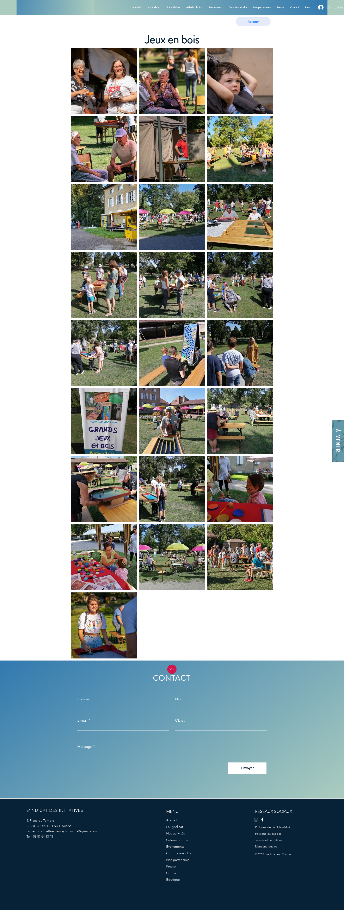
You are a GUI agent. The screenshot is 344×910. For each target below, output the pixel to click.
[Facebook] (262, 819)
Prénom (83, 699)
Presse (171, 866)
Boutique (173, 880)
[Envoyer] (247, 768)
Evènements (175, 847)
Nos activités (175, 833)
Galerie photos (177, 840)
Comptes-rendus (178, 853)
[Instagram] (256, 819)
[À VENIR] (338, 441)
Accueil (171, 820)
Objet (180, 720)
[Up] (172, 669)
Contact (172, 873)
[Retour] (253, 21)
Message (84, 746)
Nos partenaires (177, 860)
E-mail (82, 720)
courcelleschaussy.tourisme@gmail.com (67, 831)
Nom (179, 699)
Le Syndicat (174, 827)
